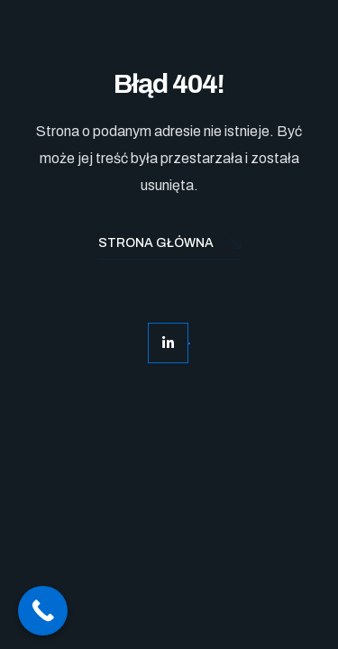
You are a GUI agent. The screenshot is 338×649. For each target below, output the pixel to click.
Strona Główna (169, 245)
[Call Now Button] (43, 610)
